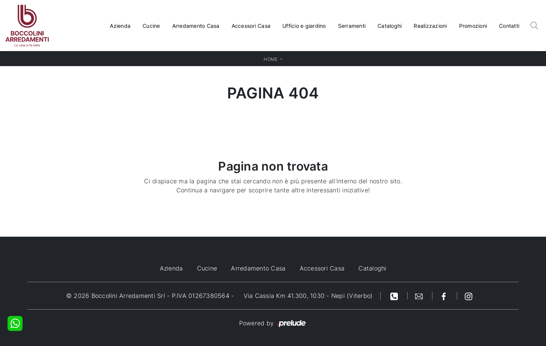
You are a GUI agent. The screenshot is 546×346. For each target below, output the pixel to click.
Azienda (120, 26)
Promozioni (473, 26)
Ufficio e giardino (304, 26)
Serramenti (352, 26)
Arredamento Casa (196, 26)
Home (271, 59)
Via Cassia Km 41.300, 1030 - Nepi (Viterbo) (308, 295)
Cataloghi (390, 26)
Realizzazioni (430, 26)
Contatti (509, 26)
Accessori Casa (251, 26)
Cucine (151, 26)
